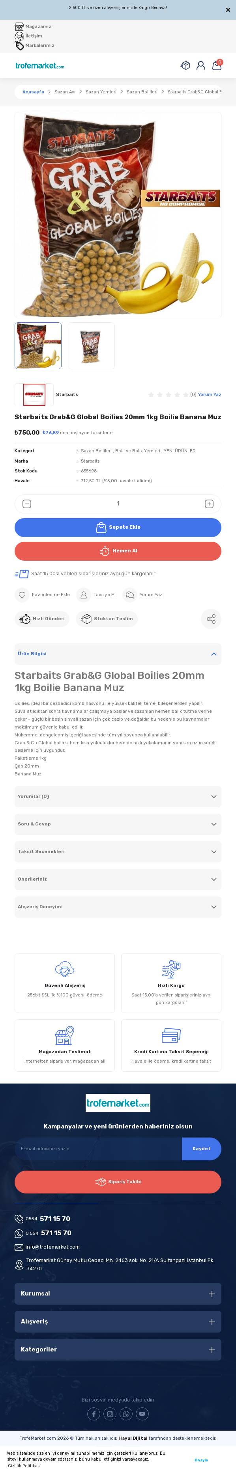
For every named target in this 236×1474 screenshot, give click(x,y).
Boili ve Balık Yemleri (137, 451)
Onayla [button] (201, 1460)
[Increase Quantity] (213, 503)
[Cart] (216, 65)
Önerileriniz (32, 879)
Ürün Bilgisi (32, 653)
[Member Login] (201, 65)
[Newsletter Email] (118, 1149)
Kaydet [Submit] (202, 1148)
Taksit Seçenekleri (41, 851)
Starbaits (90, 461)
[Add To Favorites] (42, 594)
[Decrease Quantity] (23, 503)
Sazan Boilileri (96, 451)
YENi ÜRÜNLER (180, 451)
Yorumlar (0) (33, 796)
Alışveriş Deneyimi (40, 906)
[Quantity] (118, 503)
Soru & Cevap (34, 824)
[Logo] (40, 65)
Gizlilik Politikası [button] (24, 1465)
